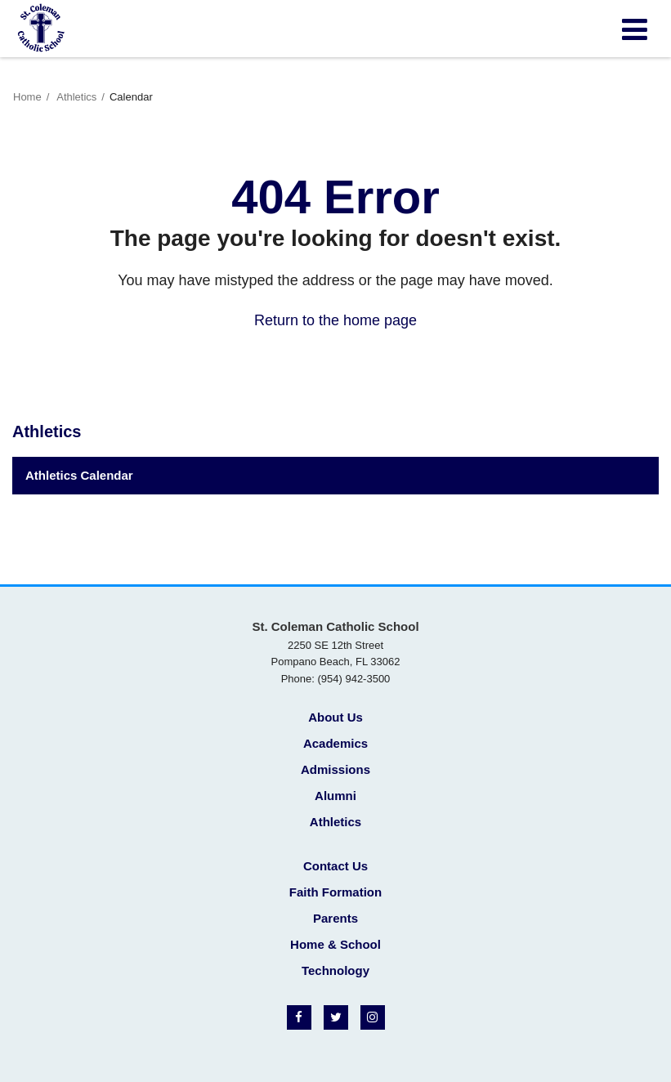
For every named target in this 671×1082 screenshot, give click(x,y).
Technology (335, 970)
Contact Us (335, 866)
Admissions (335, 769)
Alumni (335, 796)
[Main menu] (634, 28)
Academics (335, 743)
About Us (335, 717)
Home (27, 97)
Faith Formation (335, 892)
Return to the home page (335, 320)
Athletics (76, 97)
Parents (335, 918)
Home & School (335, 944)
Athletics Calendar (79, 475)
